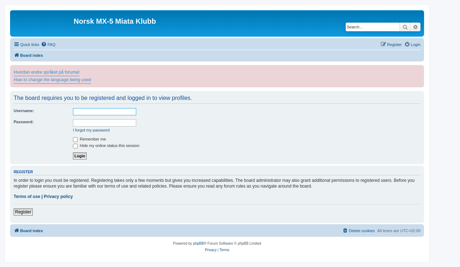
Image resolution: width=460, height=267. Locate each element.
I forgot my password (91, 130)
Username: (24, 111)
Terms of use (27, 196)
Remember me (89, 139)
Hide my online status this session (106, 145)
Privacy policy (58, 196)
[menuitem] (48, 44)
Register (23, 212)
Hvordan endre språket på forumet (46, 72)
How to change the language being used (52, 79)
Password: (24, 122)
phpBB (198, 243)
